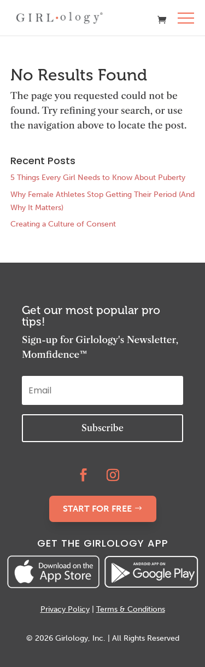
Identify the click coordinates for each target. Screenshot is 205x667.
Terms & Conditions (130, 609)
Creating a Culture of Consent (63, 224)
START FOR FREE (97, 508)
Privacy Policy (65, 609)
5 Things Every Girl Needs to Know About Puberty (97, 177)
